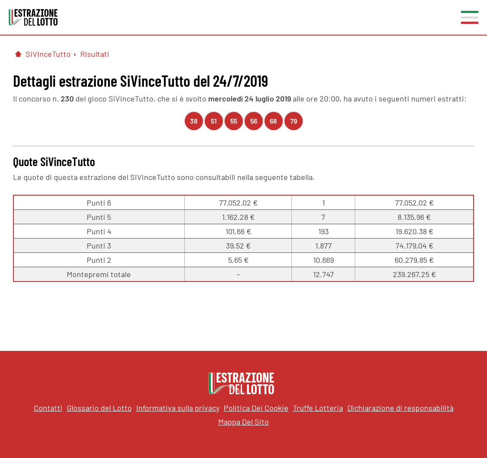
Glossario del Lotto (99, 407)
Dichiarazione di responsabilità (400, 407)
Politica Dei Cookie (256, 407)
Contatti (48, 407)
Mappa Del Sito (243, 421)
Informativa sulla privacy (177, 407)
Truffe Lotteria (318, 407)
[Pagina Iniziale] (18, 54)
